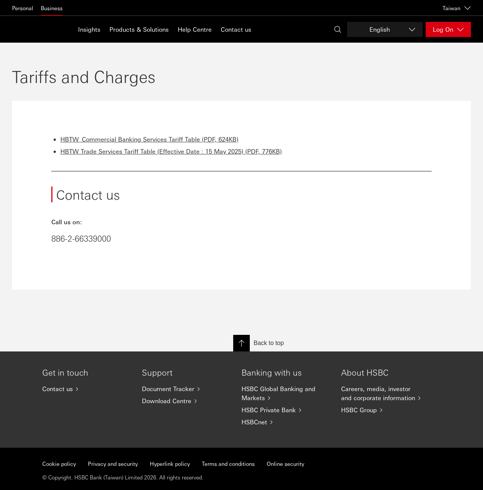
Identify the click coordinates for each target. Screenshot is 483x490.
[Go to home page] (31, 29)
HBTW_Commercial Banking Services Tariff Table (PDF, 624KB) (149, 139)
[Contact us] (86, 388)
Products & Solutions (139, 29)
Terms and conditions (228, 463)
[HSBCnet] (285, 422)
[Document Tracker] (185, 388)
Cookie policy (59, 463)
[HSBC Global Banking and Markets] (285, 393)
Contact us (236, 29)
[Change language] (385, 29)
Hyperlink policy (170, 463)
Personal (22, 8)
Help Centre (195, 29)
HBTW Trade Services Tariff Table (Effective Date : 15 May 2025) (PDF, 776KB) (171, 151)
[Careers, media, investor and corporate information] (385, 393)
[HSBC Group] (385, 409)
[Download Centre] (185, 400)
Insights (89, 29)
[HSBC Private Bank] (285, 409)
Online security (285, 463)
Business (52, 8)
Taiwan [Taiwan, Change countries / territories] (457, 8)
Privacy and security (113, 463)
